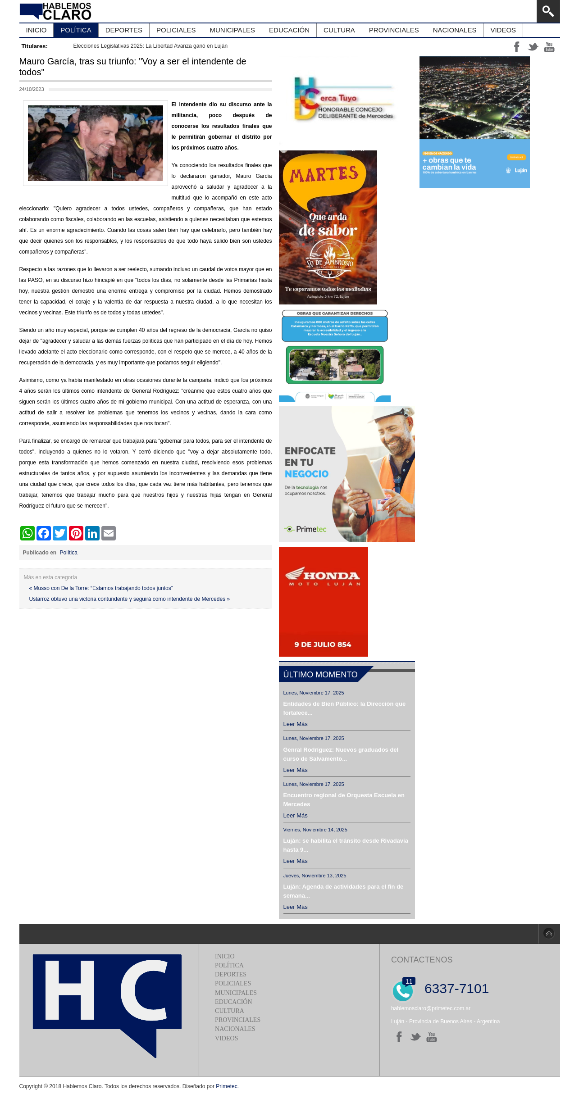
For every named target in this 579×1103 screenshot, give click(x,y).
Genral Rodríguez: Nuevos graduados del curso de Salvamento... (341, 754)
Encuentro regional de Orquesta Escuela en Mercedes (344, 800)
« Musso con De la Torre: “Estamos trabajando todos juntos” (101, 588)
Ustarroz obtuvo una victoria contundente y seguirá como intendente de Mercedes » (129, 599)
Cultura (229, 1011)
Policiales (233, 983)
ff (516, 46)
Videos (226, 1038)
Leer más (295, 724)
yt (549, 46)
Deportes (230, 974)
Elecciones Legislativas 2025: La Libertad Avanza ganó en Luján (150, 46)
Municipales (236, 993)
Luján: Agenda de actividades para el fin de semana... (343, 891)
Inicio (225, 956)
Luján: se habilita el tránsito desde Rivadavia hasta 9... (345, 845)
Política (69, 552)
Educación (233, 1002)
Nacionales (235, 1029)
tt (533, 46)
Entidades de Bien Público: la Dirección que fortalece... (344, 708)
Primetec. (227, 1086)
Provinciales (237, 1020)
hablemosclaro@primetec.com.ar (430, 1008)
